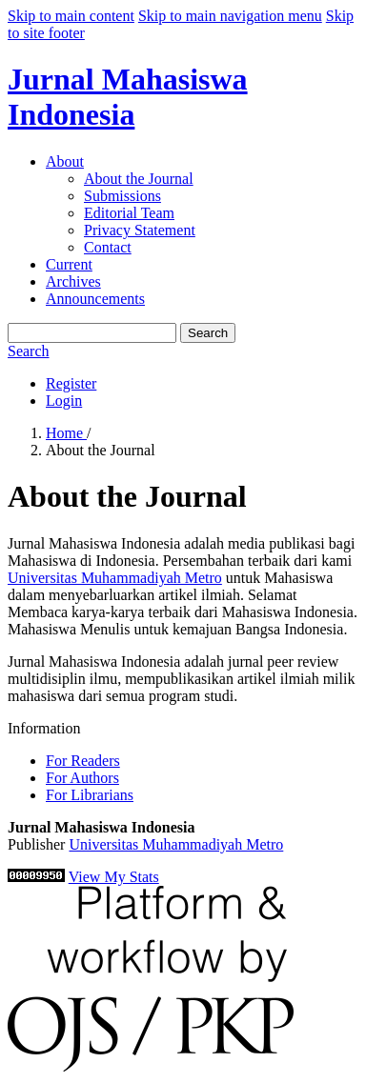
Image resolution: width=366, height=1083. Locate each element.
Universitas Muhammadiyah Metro (115, 578)
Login (64, 400)
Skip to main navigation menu (230, 16)
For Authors (82, 778)
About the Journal (138, 178)
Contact (108, 247)
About (65, 161)
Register (71, 383)
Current (69, 264)
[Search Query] (92, 333)
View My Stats (114, 877)
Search (208, 333)
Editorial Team (129, 213)
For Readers (83, 760)
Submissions (122, 196)
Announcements (95, 299)
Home (66, 433)
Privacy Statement (139, 230)
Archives (73, 281)
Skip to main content (71, 16)
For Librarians (89, 795)
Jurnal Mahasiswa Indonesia (128, 96)
